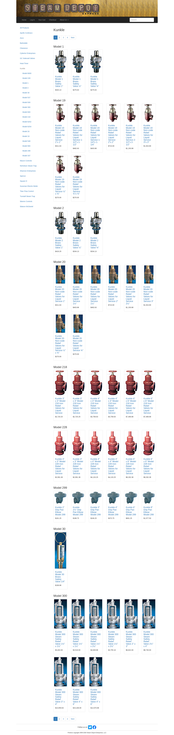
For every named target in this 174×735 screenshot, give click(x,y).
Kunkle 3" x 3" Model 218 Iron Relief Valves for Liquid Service (60, 405)
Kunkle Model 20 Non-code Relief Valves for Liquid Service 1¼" (77, 295)
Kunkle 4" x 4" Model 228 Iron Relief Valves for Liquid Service (96, 466)
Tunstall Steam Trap (27, 196)
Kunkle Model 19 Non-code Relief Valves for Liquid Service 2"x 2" (113, 134)
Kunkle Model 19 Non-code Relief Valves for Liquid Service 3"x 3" (148, 134)
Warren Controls (26, 201)
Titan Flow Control (27, 191)
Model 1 (25, 83)
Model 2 (25, 88)
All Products (24, 28)
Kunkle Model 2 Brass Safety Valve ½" (77, 243)
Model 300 (26, 107)
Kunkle (22, 68)
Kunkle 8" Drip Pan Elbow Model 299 (149, 511)
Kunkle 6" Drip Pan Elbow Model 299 (131, 511)
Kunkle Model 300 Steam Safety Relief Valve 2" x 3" (131, 639)
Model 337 (26, 156)
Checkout (52, 20)
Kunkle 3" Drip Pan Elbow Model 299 (96, 511)
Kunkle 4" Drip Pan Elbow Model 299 (113, 511)
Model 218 (26, 117)
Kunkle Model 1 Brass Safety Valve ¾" (95, 81)
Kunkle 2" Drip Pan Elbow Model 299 (60, 511)
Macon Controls (26, 161)
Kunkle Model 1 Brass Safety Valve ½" (77, 81)
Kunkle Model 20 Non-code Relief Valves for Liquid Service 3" (148, 294)
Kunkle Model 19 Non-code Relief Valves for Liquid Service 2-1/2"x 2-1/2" (131, 135)
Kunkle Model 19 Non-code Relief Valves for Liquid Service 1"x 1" (60, 134)
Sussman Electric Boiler (29, 186)
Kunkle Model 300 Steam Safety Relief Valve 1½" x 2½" (96, 639)
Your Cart (41, 20)
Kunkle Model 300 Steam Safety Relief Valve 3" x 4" (60, 697)
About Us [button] (64, 20)
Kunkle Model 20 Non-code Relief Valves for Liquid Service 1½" (95, 295)
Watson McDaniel (26, 206)
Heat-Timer (24, 63)
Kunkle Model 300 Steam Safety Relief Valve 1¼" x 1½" (60, 639)
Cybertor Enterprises (27, 53)
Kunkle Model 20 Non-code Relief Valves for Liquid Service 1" (60, 294)
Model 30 (25, 93)
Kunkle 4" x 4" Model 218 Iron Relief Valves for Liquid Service (96, 405)
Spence (23, 176)
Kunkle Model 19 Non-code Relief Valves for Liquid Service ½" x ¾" (60, 185)
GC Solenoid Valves (27, 58)
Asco (22, 38)
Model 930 (26, 102)
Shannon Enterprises (28, 171)
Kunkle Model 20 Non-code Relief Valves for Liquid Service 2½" (130, 295)
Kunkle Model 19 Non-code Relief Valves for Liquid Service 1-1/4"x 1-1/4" (95, 135)
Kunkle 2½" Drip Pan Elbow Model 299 (78, 511)
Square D (23, 181)
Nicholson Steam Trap (28, 166)
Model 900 (26, 146)
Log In (32, 20)
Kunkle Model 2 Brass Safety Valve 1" (59, 243)
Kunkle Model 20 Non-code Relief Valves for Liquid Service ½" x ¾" (60, 344)
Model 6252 (26, 122)
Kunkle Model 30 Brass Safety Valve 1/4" (60, 577)
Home (24, 20)
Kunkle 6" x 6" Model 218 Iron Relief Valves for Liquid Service (131, 405)
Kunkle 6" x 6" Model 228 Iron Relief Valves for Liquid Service (131, 466)
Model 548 (26, 141)
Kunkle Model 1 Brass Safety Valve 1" (59, 81)
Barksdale (23, 43)
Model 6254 (26, 127)
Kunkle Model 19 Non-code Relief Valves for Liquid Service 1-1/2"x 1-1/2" (78, 135)
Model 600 (26, 112)
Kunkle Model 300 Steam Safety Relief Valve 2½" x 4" (149, 639)
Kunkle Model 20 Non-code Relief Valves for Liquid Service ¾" (78, 343)
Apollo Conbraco (26, 33)
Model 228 (26, 78)
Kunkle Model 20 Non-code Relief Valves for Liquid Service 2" (113, 294)
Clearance (24, 48)
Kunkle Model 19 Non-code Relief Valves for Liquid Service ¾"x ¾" (77, 185)
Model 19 (25, 136)
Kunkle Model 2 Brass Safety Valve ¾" (95, 243)
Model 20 (25, 131)
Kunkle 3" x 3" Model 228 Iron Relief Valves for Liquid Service (60, 466)
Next (72, 37)
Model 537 (26, 98)
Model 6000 (26, 73)
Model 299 (26, 151)
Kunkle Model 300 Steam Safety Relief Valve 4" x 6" (78, 697)
